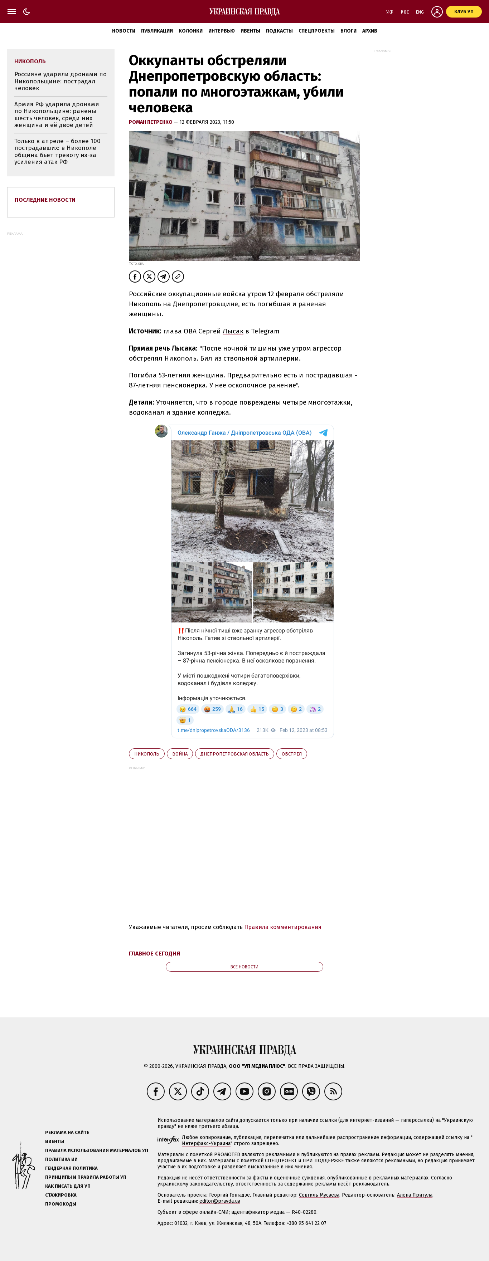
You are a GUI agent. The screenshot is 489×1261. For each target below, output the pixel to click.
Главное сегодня (154, 953)
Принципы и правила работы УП (85, 1177)
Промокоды (60, 1204)
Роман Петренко (151, 122)
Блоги (348, 31)
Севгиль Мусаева (319, 1195)
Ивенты (250, 31)
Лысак (233, 331)
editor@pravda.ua (219, 1201)
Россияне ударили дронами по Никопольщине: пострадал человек (60, 81)
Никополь (146, 754)
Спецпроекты (317, 31)
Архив (369, 31)
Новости (123, 31)
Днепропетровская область (234, 754)
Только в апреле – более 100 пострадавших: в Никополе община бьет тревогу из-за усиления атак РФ (57, 151)
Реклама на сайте (67, 1132)
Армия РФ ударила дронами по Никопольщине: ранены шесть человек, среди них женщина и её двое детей (56, 115)
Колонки (191, 31)
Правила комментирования (282, 927)
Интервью (221, 31)
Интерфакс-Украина (206, 1143)
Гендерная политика (71, 1168)
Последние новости (45, 199)
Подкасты (279, 31)
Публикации (157, 31)
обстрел (292, 754)
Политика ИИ (61, 1159)
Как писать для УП (68, 1186)
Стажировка (61, 1195)
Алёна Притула (414, 1195)
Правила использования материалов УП (96, 1150)
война (180, 754)
